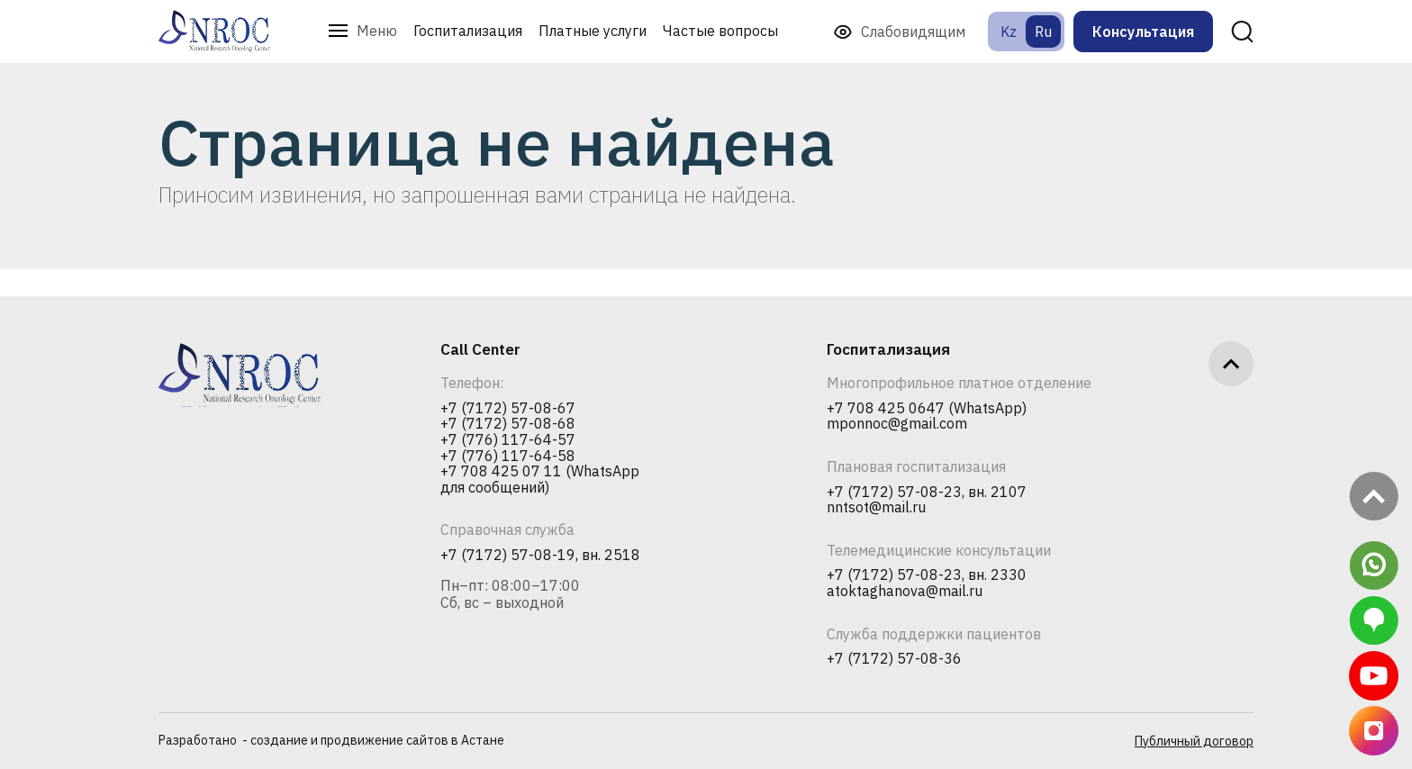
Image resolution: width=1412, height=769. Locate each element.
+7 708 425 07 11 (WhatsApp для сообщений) (539, 479)
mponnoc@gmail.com (897, 424)
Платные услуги (593, 31)
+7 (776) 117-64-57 (507, 440)
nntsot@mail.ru (876, 508)
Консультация (1143, 32)
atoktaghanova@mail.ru (904, 592)
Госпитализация (467, 31)
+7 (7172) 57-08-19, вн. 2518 (540, 555)
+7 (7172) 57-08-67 (507, 409)
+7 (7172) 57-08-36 (894, 659)
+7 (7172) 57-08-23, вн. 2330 (927, 575)
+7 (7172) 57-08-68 (507, 424)
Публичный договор (1194, 741)
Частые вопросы (720, 31)
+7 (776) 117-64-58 (507, 456)
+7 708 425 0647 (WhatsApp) (927, 409)
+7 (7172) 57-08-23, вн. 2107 (927, 492)
